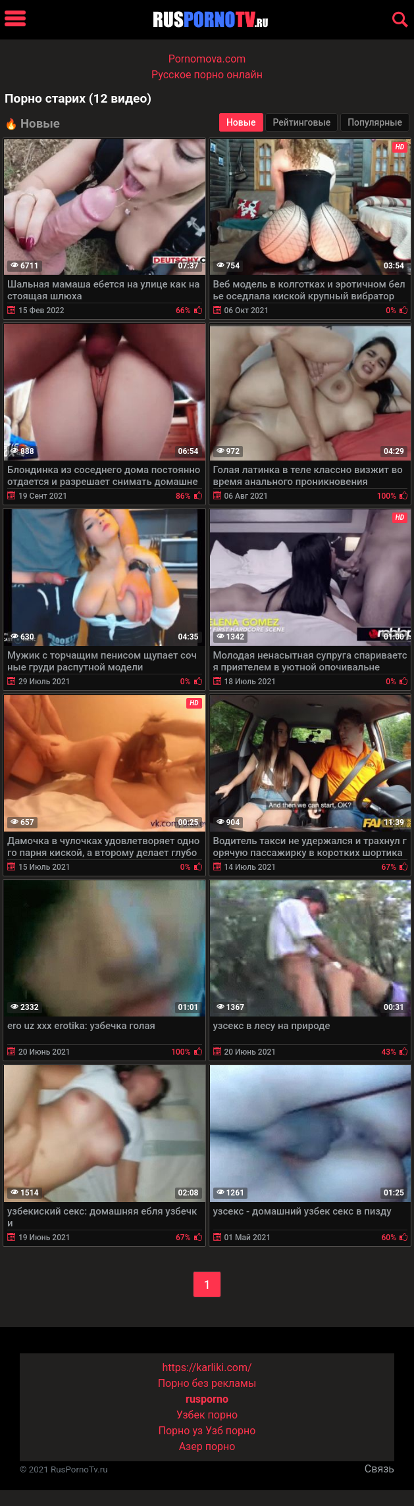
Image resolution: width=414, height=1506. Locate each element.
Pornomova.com (207, 59)
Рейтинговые (301, 122)
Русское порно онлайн (207, 74)
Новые (241, 122)
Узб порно (230, 1430)
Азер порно (207, 1446)
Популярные (375, 122)
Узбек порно (207, 1415)
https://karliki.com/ (206, 1367)
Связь (379, 1469)
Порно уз (181, 1430)
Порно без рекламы (207, 1383)
